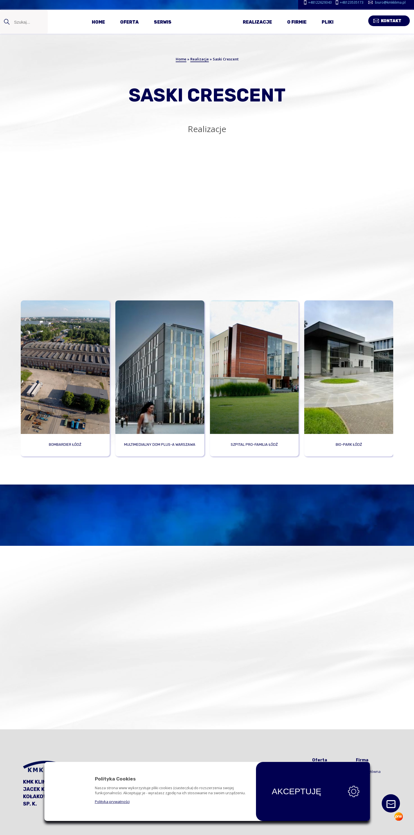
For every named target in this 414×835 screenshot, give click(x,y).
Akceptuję (296, 791)
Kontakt (395, 20)
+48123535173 (351, 2)
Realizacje (257, 21)
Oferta (129, 21)
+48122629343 (320, 2)
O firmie (297, 21)
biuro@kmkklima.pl (390, 2)
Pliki (327, 21)
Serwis (162, 21)
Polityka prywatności (112, 801)
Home (98, 21)
